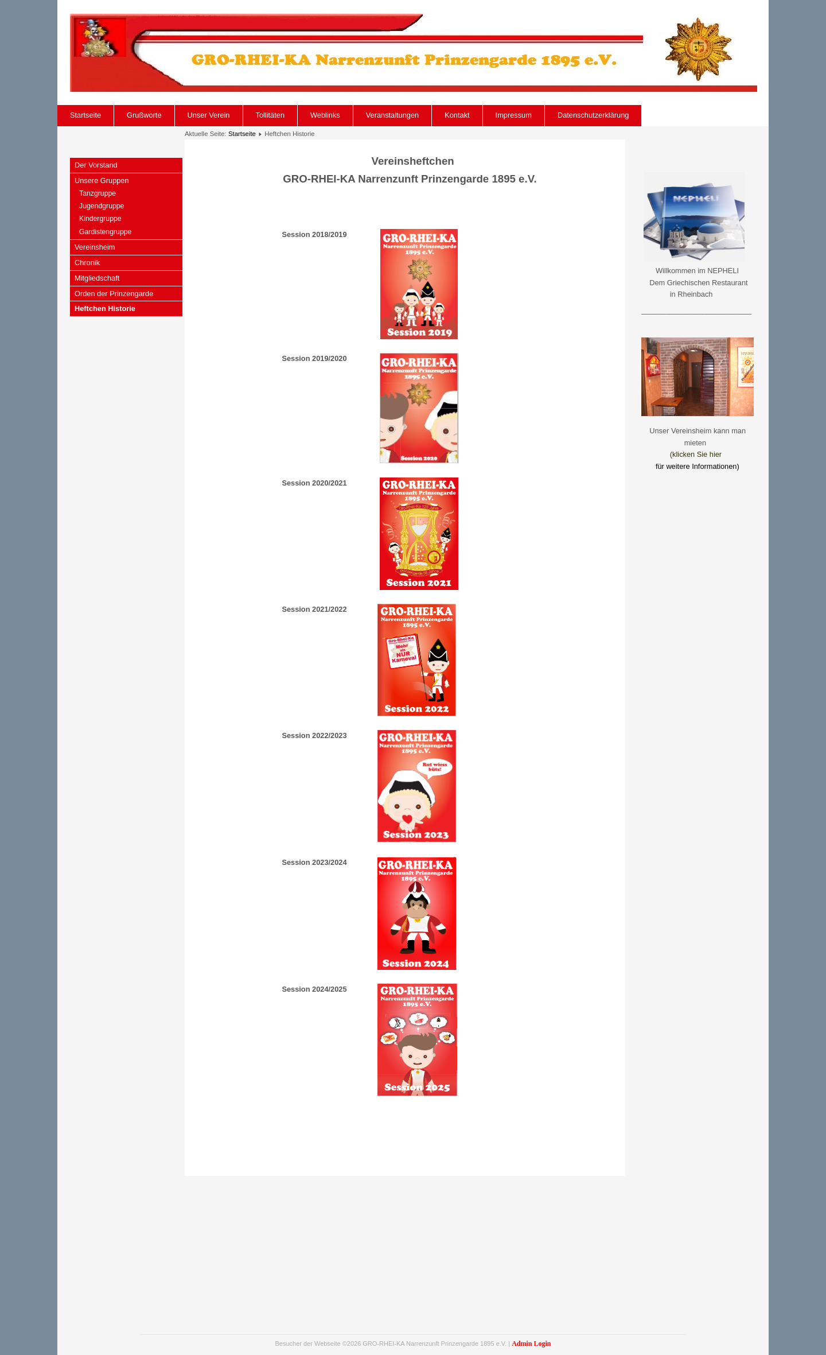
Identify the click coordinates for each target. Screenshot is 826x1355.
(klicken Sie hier (696, 454)
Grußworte (144, 115)
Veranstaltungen (392, 115)
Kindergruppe (100, 219)
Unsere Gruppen (102, 180)
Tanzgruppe (97, 193)
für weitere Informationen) (697, 466)
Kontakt (457, 115)
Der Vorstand (96, 165)
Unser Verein (209, 115)
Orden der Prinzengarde (114, 293)
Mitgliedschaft (97, 278)
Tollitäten (270, 115)
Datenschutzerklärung (593, 115)
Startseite (85, 115)
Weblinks (325, 115)
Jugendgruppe (101, 206)
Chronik (87, 262)
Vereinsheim (95, 247)
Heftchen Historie (105, 308)
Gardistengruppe (105, 232)
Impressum (514, 115)
